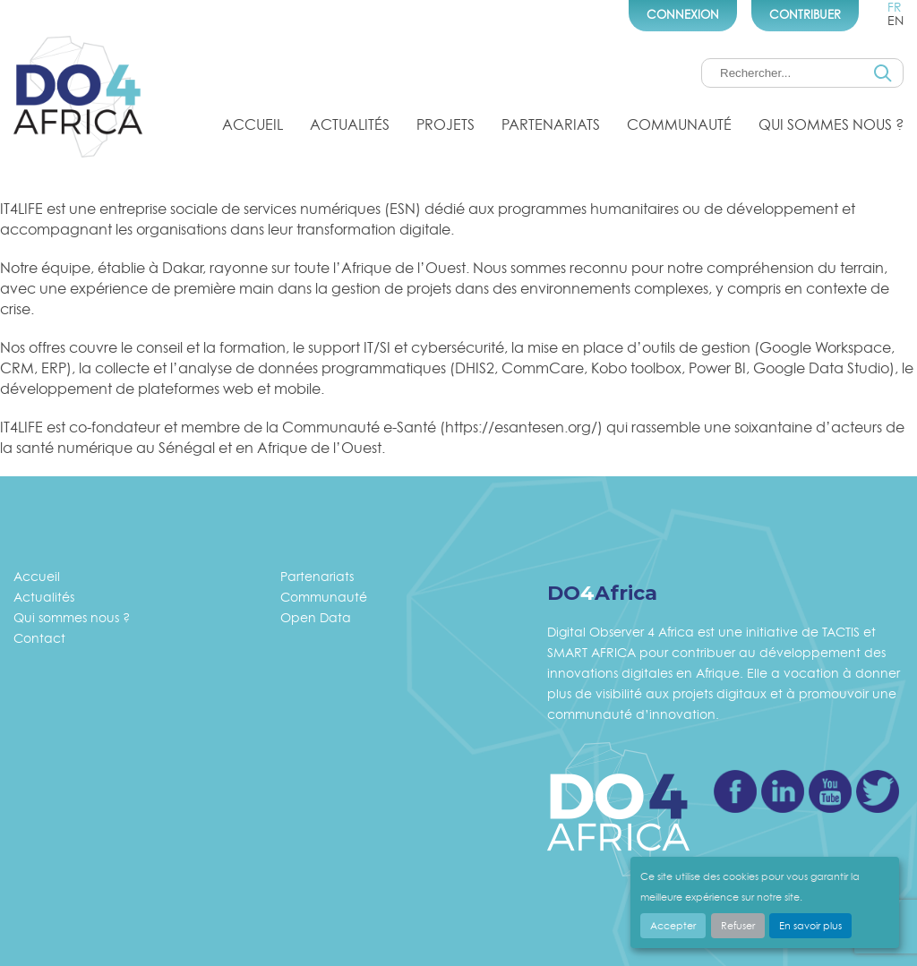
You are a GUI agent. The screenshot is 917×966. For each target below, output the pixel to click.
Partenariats (550, 124)
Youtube (830, 791)
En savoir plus (810, 925)
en (895, 20)
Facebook (735, 791)
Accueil (252, 124)
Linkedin (782, 791)
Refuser (738, 925)
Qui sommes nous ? (831, 124)
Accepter (673, 925)
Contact (39, 637)
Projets (445, 124)
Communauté (679, 124)
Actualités (350, 124)
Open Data (315, 617)
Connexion (683, 14)
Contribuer (805, 14)
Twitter (877, 791)
